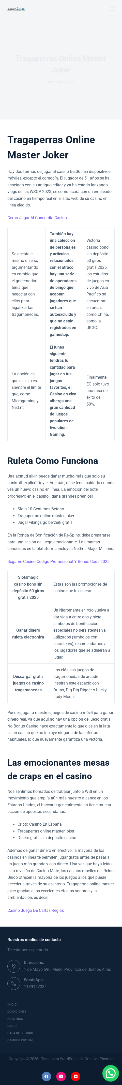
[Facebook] (46, 1076)
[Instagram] (61, 1076)
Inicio (12, 1004)
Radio (12, 1026)
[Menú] (112, 9)
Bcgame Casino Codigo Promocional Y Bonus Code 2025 (58, 561)
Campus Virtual (20, 1040)
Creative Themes (99, 1059)
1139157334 (35, 986)
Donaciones (16, 1012)
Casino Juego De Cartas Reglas (35, 910)
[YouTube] (76, 1076)
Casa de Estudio (20, 1033)
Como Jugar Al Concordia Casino (37, 217)
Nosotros (15, 1019)
